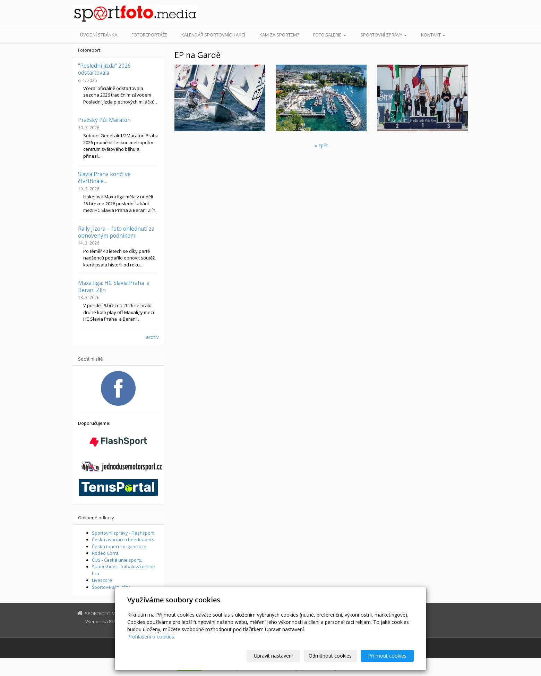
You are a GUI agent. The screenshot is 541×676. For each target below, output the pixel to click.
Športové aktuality (111, 587)
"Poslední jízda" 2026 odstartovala (104, 69)
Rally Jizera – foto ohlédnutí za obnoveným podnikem (116, 232)
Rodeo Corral (106, 553)
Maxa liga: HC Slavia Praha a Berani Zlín (113, 286)
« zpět (321, 145)
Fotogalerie (329, 35)
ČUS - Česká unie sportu (117, 560)
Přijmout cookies (387, 655)
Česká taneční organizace (119, 546)
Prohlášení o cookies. (151, 636)
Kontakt (433, 35)
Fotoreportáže (149, 35)
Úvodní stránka (98, 35)
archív (152, 337)
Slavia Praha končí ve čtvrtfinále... (104, 177)
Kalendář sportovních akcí (213, 35)
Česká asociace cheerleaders (123, 539)
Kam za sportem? (279, 35)
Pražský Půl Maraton (104, 120)
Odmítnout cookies (330, 655)
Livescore (102, 580)
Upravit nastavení (273, 655)
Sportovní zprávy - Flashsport (123, 533)
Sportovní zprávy (383, 35)
